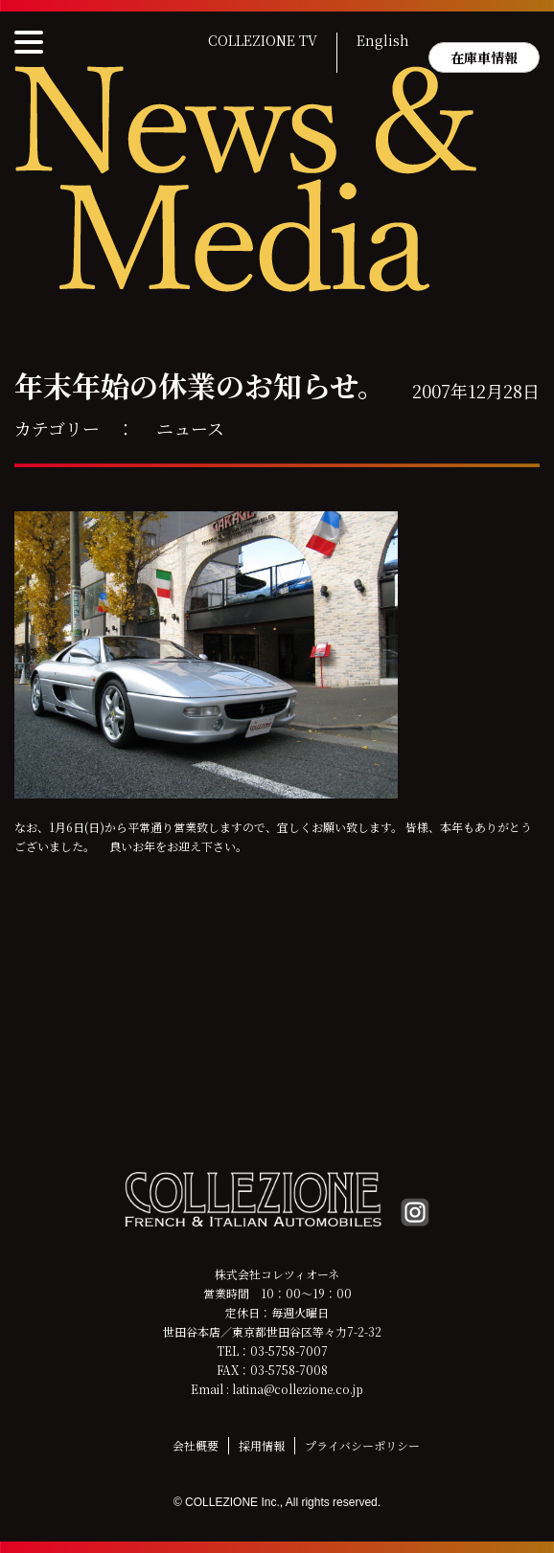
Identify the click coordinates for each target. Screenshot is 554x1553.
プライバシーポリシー (362, 1445)
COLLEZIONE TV (262, 41)
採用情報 (262, 1445)
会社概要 (196, 1445)
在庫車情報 (484, 57)
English (383, 41)
